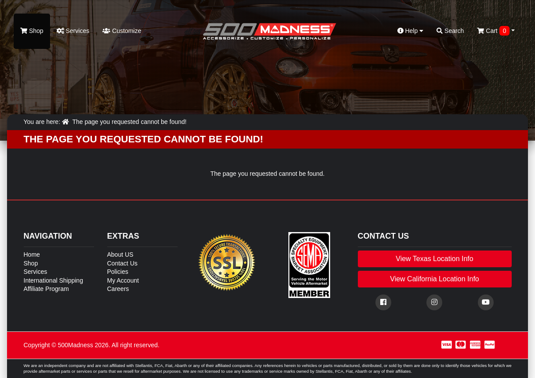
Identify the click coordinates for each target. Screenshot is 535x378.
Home (32, 254)
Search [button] (450, 30)
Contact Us (122, 263)
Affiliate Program (46, 288)
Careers (118, 288)
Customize (121, 30)
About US (120, 254)
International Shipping (53, 280)
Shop (32, 30)
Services (73, 30)
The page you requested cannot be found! (129, 121)
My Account (123, 280)
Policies (117, 271)
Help (410, 30)
